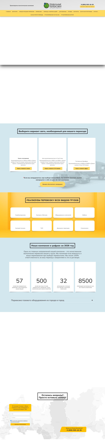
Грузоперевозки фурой (67, 14)
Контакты (76, 11)
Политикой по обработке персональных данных (24, 429)
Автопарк (14, 11)
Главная (8, 11)
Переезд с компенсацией (50, 11)
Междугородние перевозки (26, 11)
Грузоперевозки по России (52, 14)
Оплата (96, 11)
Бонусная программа (86, 11)
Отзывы (70, 11)
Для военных (62, 11)
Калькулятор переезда (37, 14)
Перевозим (39, 11)
